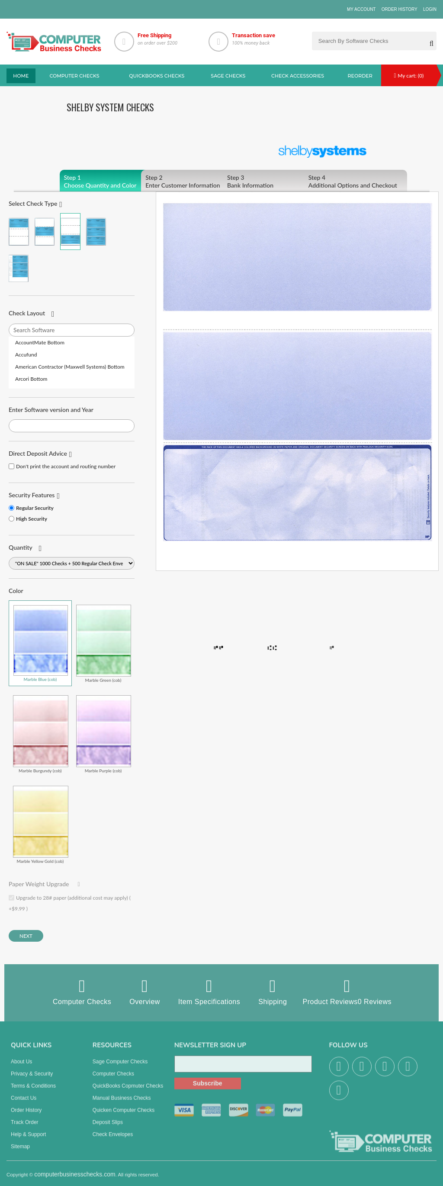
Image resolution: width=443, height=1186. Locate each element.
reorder (360, 76)
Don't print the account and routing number (66, 466)
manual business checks (122, 1104)
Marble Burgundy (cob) (40, 734)
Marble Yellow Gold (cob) (40, 824)
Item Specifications (209, 991)
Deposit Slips (108, 1128)
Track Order (25, 1128)
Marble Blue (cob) (40, 643)
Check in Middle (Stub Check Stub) (45, 231)
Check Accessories (297, 76)
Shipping (272, 991)
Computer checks (75, 76)
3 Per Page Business (96, 231)
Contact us (23, 1104)
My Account (361, 9)
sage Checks (228, 76)
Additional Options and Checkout (355, 181)
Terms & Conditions (33, 1092)
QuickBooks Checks (156, 76)
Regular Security (35, 508)
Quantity (20, 547)
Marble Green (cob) (104, 643)
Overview (144, 991)
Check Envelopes (113, 1140)
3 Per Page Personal (19, 268)
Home (21, 76)
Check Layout (27, 313)
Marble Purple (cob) (104, 734)
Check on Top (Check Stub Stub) (19, 231)
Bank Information (274, 181)
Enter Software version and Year (51, 409)
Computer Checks (82, 991)
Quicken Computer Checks (123, 1116)
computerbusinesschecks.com (75, 1179)
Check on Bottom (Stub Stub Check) (70, 231)
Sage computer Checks (120, 1067)
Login (430, 9)
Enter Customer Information (192, 181)
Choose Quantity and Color (111, 181)
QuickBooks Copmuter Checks (128, 1092)
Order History (399, 9)
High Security (31, 518)
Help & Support (28, 1140)
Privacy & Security (32, 1079)
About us (21, 1067)
